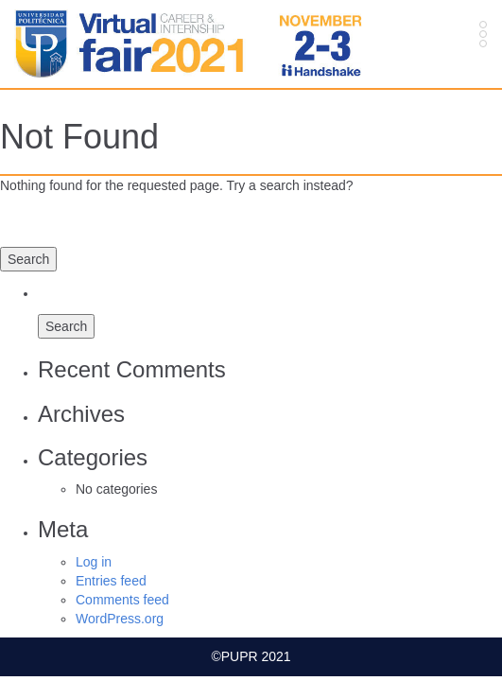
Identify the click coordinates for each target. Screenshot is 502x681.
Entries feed (111, 580)
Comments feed (122, 599)
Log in (94, 561)
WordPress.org (120, 618)
